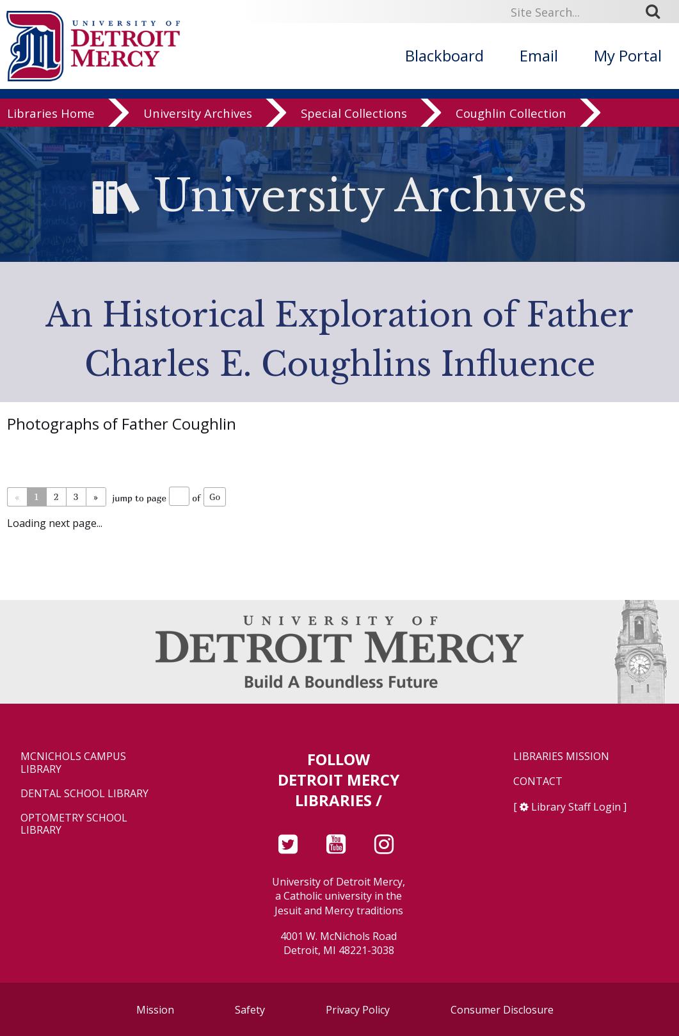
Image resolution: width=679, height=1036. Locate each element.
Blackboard (444, 55)
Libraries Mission (561, 756)
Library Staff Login (576, 807)
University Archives (197, 125)
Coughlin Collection (511, 125)
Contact (538, 781)
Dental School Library (84, 794)
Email (539, 55)
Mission (155, 1010)
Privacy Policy (358, 1010)
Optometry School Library (73, 824)
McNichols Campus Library (73, 762)
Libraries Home (51, 125)
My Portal (628, 55)
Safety (250, 1010)
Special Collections (354, 125)
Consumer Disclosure (502, 1010)
